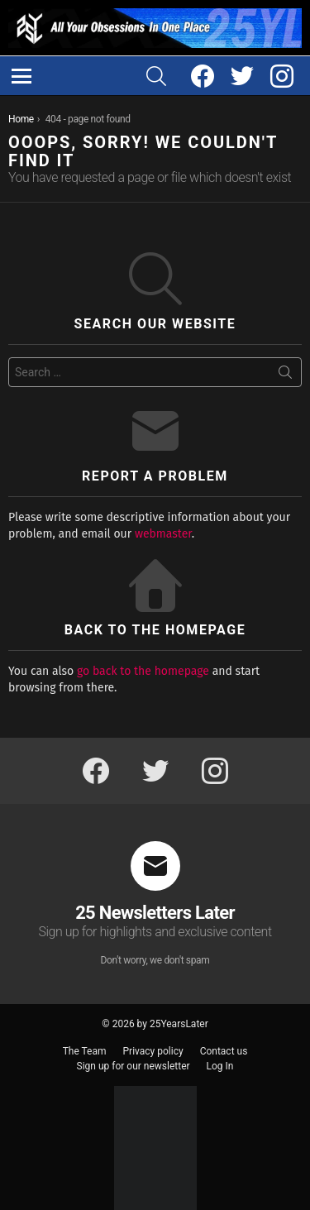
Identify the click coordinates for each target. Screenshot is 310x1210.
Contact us (224, 1051)
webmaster (163, 534)
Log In (220, 1066)
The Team (85, 1051)
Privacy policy (153, 1051)
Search (285, 375)
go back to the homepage (143, 671)
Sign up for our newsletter (133, 1066)
